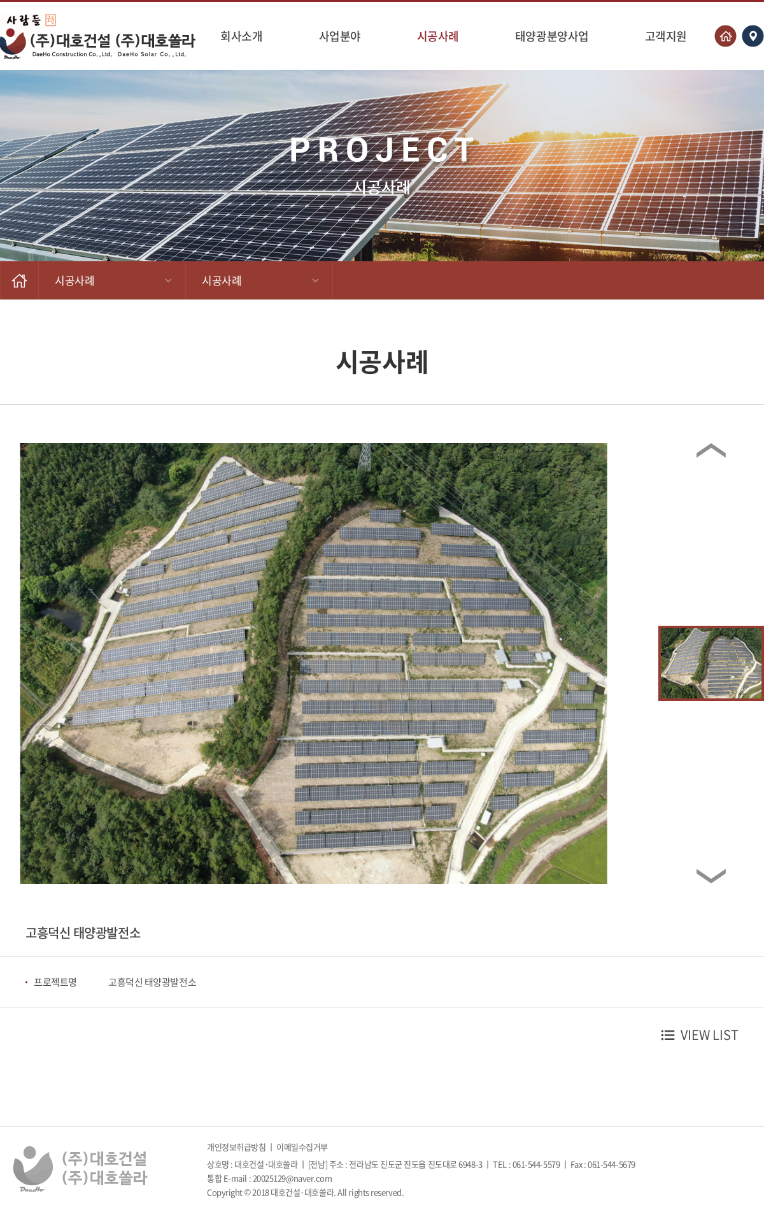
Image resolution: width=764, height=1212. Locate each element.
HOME (19, 280)
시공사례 (438, 36)
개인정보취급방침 (236, 1147)
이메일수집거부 (302, 1147)
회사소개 (241, 36)
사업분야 (340, 36)
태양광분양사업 (552, 36)
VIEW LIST (710, 1034)
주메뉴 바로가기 (0, 0)
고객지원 (666, 36)
